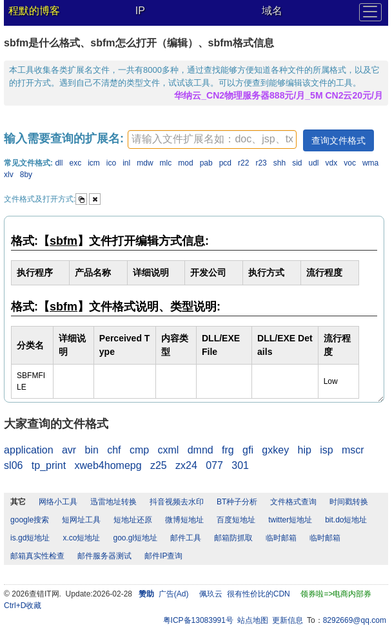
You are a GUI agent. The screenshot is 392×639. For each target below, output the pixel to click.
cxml (168, 449)
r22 (243, 162)
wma (370, 162)
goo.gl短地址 (135, 537)
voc (350, 162)
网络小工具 (58, 501)
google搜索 (29, 519)
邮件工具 (185, 537)
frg (228, 449)
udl (314, 162)
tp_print (49, 465)
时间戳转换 (348, 501)
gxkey (275, 449)
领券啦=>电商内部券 (335, 593)
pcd (225, 162)
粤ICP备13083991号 (198, 620)
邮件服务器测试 (104, 555)
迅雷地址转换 (113, 501)
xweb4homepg (108, 465)
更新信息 (287, 620)
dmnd (200, 449)
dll (59, 162)
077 (214, 465)
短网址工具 (81, 519)
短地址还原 (132, 519)
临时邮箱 (281, 537)
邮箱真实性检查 (37, 555)
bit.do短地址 (346, 519)
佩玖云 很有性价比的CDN (244, 593)
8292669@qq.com (354, 620)
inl (126, 162)
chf (114, 449)
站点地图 (252, 620)
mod (185, 162)
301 (240, 465)
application (29, 449)
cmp (139, 449)
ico (111, 162)
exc (75, 162)
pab (206, 162)
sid (297, 162)
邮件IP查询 (163, 555)
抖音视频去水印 (177, 501)
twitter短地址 (290, 519)
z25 (158, 465)
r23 (260, 162)
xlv (9, 174)
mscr (353, 449)
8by (26, 174)
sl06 (13, 465)
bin (92, 449)
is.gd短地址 (30, 537)
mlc (166, 162)
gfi (247, 449)
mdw (145, 162)
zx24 (186, 465)
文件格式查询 (293, 501)
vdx (332, 162)
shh (279, 162)
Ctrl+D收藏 (22, 605)
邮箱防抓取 (233, 537)
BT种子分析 (237, 501)
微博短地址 (184, 519)
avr (69, 449)
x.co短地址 (81, 537)
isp (326, 449)
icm (94, 162)
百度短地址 (236, 519)
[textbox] (212, 139)
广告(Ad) (174, 593)
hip (304, 449)
